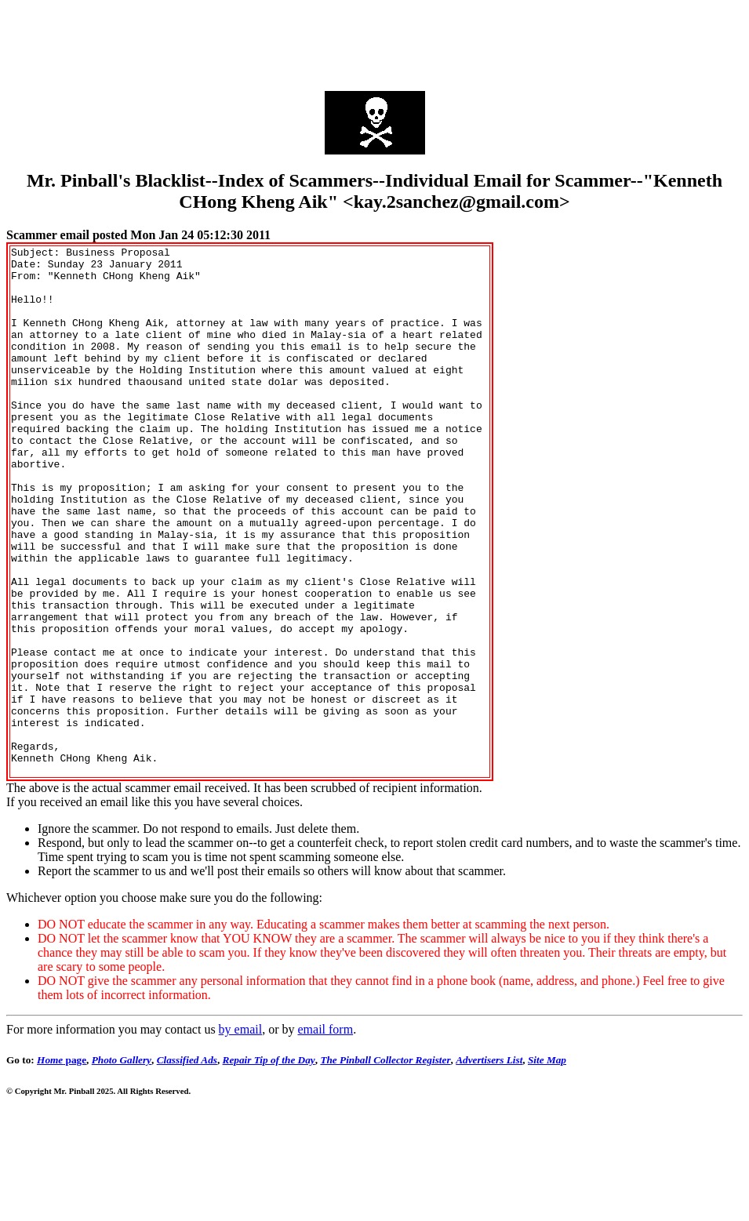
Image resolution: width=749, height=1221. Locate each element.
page (61, 1166)
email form (325, 1135)
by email (241, 1135)
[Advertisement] (374, 41)
